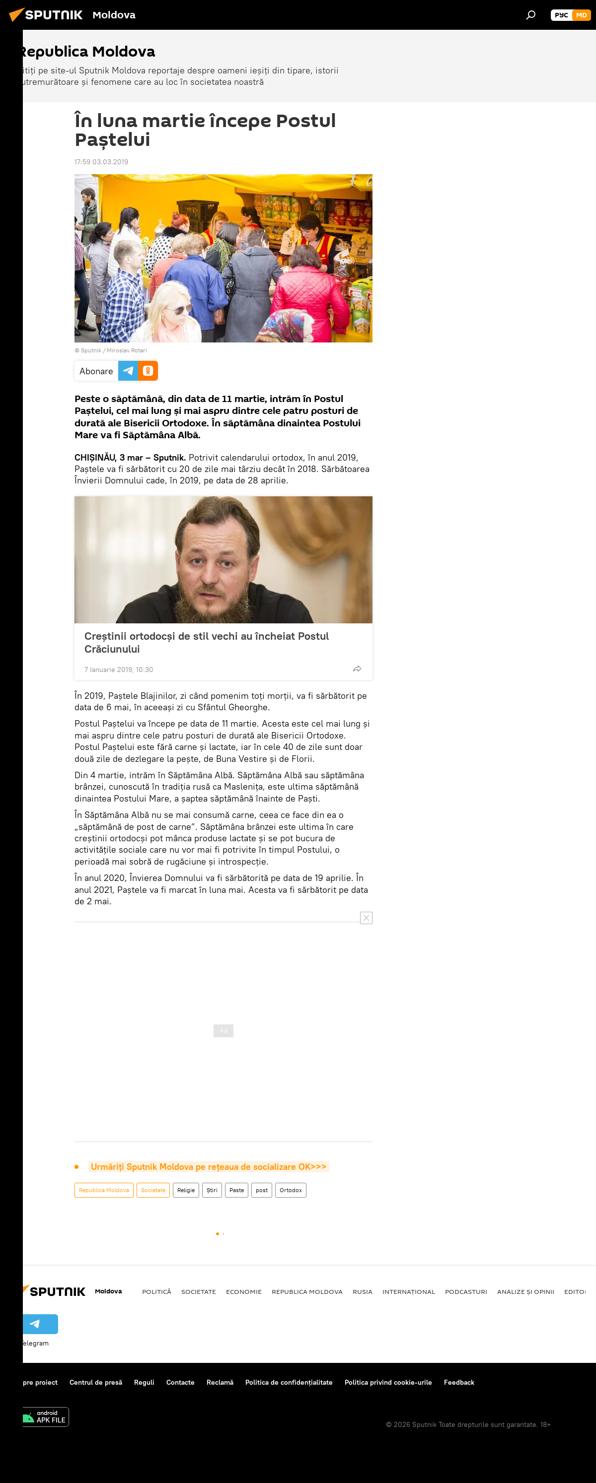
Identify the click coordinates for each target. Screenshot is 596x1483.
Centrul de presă (96, 1382)
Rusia (362, 1291)
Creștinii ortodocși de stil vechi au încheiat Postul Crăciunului (206, 642)
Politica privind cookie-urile (388, 1382)
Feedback (459, 1382)
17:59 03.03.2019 (101, 161)
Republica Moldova (104, 1190)
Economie (244, 1291)
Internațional (408, 1291)
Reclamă (220, 1382)
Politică (156, 1291)
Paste (236, 1190)
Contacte (180, 1382)
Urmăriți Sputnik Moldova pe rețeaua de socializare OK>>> (209, 1166)
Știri (212, 1190)
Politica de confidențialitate (289, 1382)
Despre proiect (34, 1382)
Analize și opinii (525, 1291)
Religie (186, 1190)
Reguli (144, 1382)
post (262, 1190)
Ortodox (291, 1190)
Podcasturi (466, 1291)
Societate (153, 1190)
